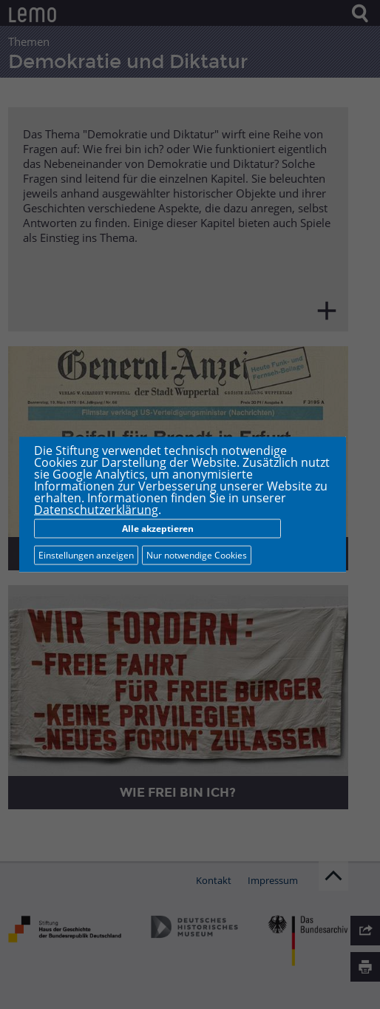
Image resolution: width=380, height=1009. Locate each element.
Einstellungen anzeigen (86, 555)
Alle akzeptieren (158, 528)
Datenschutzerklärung (96, 510)
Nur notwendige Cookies (196, 555)
